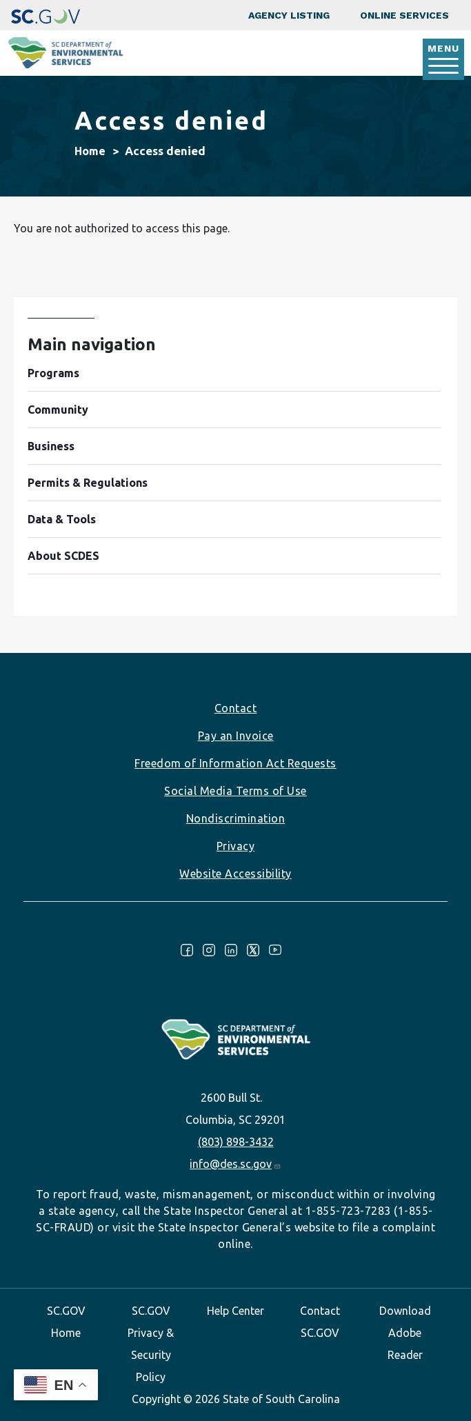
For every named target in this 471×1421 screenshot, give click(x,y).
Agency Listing (289, 15)
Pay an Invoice (236, 735)
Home (90, 151)
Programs (53, 373)
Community (58, 409)
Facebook (187, 950)
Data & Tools (62, 519)
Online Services (404, 15)
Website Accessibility (235, 873)
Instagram (209, 950)
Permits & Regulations (88, 482)
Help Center (235, 1310)
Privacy (236, 846)
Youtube (275, 950)
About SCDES (63, 556)
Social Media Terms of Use (235, 791)
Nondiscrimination (235, 818)
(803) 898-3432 (236, 1142)
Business (51, 446)
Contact (235, 708)
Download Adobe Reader (405, 1332)
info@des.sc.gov (235, 1164)
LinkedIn (231, 950)
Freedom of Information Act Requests (235, 763)
